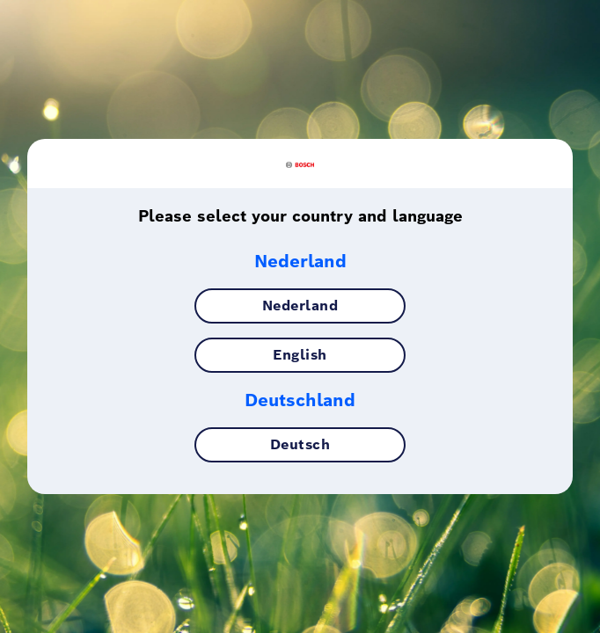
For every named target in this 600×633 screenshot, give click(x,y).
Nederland (300, 314)
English (300, 363)
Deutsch (300, 453)
